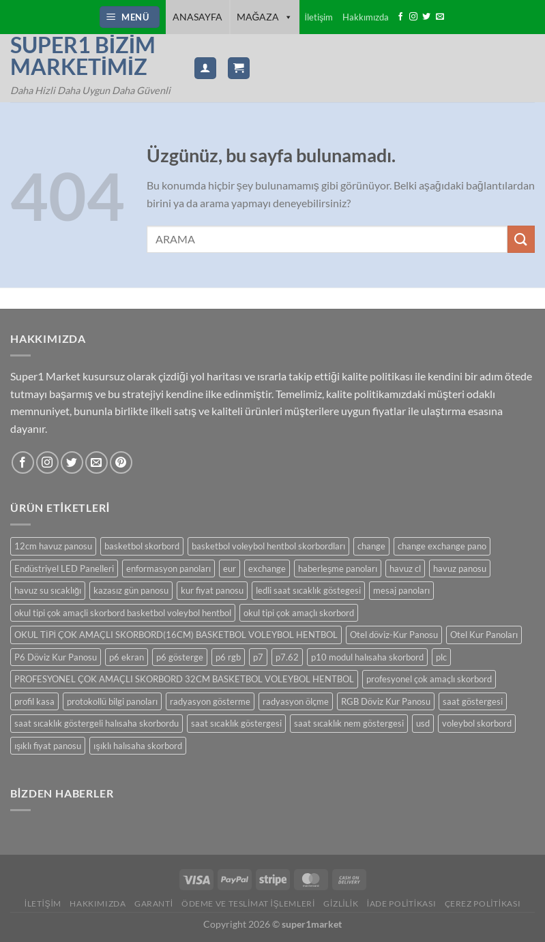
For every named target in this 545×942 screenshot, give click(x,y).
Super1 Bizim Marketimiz (83, 56)
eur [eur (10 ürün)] (229, 568)
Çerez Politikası (483, 903)
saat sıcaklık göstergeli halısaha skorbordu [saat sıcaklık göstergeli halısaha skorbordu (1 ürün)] (96, 723)
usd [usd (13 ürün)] (423, 723)
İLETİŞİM (43, 903)
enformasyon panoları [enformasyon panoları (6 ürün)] (168, 568)
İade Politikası (401, 903)
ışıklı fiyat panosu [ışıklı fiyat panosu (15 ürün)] (47, 745)
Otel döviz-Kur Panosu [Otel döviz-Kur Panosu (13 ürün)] (394, 634)
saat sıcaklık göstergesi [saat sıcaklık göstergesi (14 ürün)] (236, 723)
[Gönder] (521, 239)
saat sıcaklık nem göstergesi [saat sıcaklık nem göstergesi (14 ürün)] (349, 723)
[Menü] (130, 17)
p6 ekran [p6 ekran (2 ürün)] (126, 657)
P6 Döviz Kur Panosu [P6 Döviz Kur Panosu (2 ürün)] (55, 657)
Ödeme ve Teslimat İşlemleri (248, 903)
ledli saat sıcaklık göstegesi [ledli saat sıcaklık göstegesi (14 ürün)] (308, 590)
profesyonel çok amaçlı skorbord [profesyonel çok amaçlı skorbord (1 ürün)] (429, 678)
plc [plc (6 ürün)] (441, 657)
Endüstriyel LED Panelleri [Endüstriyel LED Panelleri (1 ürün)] (64, 568)
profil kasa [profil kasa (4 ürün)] (34, 701)
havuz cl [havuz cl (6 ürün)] (405, 568)
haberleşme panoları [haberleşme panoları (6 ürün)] (337, 568)
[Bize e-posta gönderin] (440, 17)
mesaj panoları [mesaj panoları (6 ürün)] (401, 590)
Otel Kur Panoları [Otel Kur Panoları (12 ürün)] (484, 634)
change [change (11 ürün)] (371, 546)
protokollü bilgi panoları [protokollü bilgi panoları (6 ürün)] (112, 701)
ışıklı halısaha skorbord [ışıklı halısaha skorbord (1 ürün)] (137, 745)
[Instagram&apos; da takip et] (413, 17)
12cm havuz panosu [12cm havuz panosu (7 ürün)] (53, 546)
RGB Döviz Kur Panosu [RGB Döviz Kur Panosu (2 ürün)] (385, 701)
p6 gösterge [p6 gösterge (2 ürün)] (179, 657)
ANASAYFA (197, 16)
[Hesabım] (205, 68)
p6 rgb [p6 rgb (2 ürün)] (228, 657)
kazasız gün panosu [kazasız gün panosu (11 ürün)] (130, 590)
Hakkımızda (365, 17)
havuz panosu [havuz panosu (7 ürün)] (459, 568)
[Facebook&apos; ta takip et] (400, 17)
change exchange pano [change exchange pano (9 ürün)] (442, 546)
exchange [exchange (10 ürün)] (267, 568)
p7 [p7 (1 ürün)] (258, 657)
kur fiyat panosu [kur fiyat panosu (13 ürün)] (212, 590)
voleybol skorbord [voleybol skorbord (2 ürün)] (477, 723)
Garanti (153, 903)
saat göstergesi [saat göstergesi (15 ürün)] (473, 701)
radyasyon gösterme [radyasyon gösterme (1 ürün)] (210, 701)
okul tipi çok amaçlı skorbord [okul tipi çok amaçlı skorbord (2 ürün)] (299, 612)
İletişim (318, 17)
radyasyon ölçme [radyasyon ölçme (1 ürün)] (296, 701)
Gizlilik (340, 903)
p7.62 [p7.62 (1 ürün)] (287, 657)
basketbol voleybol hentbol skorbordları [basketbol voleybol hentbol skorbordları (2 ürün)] (268, 546)
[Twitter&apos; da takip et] (426, 17)
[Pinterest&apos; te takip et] (121, 462)
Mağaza (265, 17)
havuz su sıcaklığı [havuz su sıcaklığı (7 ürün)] (47, 590)
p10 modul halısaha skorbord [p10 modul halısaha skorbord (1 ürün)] (367, 657)
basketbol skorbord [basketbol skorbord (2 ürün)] (141, 546)
